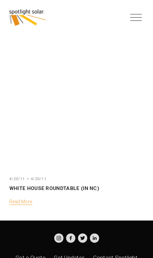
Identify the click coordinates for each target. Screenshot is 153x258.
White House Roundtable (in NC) (54, 188)
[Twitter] (82, 238)
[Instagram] (58, 238)
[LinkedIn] (94, 238)
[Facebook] (70, 238)
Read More (20, 201)
